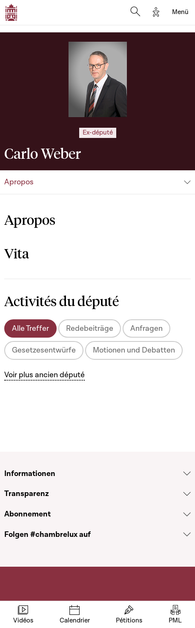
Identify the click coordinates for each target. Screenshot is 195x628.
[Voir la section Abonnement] (187, 514)
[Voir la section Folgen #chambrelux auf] (187, 534)
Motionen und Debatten (134, 350)
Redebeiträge (89, 328)
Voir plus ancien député (44, 375)
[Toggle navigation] (180, 12)
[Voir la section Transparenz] (187, 494)
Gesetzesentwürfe (44, 350)
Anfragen (146, 328)
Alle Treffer (30, 328)
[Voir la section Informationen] (187, 473)
